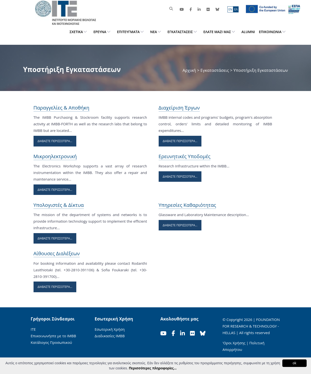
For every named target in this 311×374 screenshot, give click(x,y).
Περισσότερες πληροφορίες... (152, 368)
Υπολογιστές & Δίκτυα (59, 204)
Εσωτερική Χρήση (110, 329)
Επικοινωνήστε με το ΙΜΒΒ (53, 335)
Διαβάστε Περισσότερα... (55, 141)
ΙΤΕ (33, 329)
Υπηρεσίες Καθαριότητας (187, 204)
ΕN (230, 9)
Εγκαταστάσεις (214, 70)
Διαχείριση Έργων (179, 107)
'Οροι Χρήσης (234, 342)
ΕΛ (236, 9)
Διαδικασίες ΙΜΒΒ (110, 335)
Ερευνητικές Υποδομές (185, 156)
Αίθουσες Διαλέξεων (57, 253)
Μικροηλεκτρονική (55, 156)
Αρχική (189, 70)
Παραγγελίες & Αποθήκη (61, 107)
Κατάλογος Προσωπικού (51, 342)
